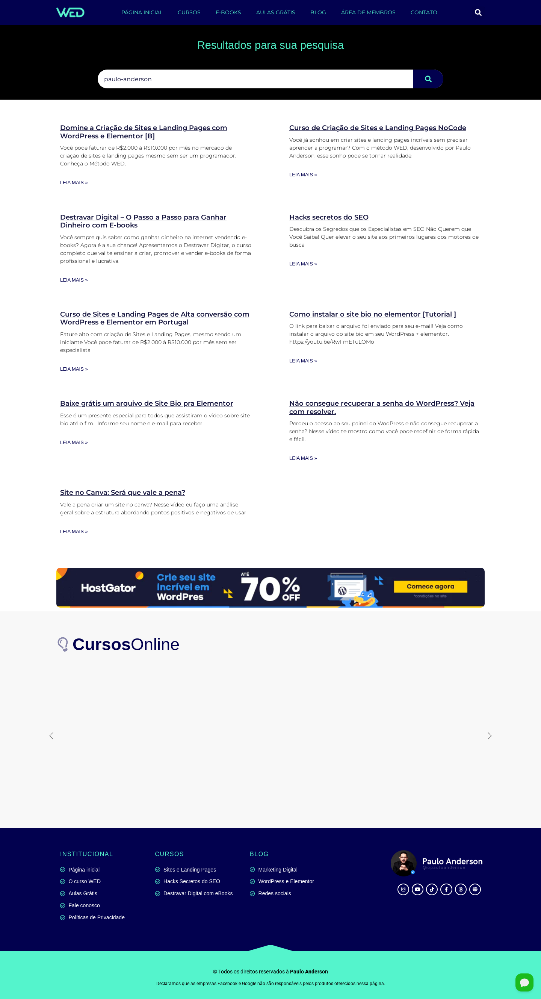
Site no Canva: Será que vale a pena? (122, 492)
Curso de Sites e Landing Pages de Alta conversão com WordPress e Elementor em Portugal (154, 318)
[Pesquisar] (428, 79)
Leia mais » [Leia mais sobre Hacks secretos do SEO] (303, 264)
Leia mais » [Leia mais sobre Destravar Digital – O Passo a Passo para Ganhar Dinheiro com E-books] (74, 280)
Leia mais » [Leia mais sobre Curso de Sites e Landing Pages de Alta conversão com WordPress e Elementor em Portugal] (74, 369)
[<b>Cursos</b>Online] (63, 644)
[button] (478, 12)
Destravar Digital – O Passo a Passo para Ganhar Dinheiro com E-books (143, 221)
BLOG (318, 12)
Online (126, 644)
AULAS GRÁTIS (275, 12)
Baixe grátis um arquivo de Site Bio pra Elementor (146, 403)
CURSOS (189, 12)
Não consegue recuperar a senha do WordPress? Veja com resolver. (382, 407)
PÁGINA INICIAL (142, 12)
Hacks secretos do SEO (329, 217)
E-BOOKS (228, 12)
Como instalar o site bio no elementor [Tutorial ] (372, 314)
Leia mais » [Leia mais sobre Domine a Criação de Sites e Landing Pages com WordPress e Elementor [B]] (74, 182)
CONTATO (424, 12)
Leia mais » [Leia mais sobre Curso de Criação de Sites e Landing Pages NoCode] (303, 174)
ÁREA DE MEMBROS (368, 12)
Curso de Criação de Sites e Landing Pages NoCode (377, 128)
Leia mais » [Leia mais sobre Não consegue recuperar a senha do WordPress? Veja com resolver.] (303, 458)
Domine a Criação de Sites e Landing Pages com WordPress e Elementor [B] (143, 132)
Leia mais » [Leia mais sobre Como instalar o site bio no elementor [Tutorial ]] (303, 361)
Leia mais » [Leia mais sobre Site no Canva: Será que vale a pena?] (74, 531)
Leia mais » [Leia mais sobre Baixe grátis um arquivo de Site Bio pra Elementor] (74, 442)
